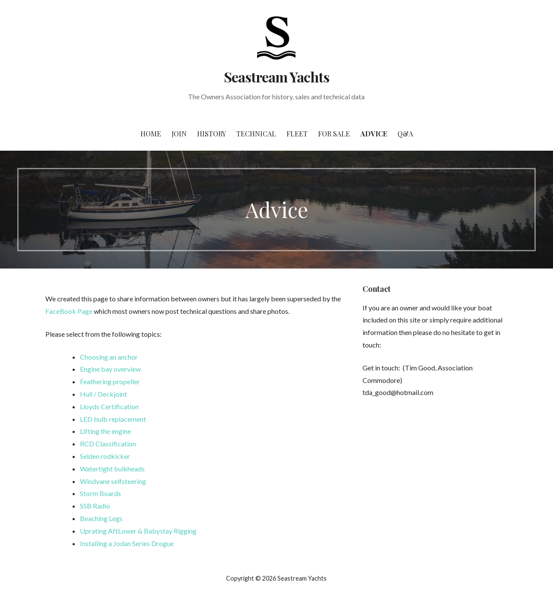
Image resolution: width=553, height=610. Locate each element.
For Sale (334, 133)
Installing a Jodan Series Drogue (127, 543)
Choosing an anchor (109, 357)
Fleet (297, 133)
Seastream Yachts (277, 76)
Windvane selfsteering (113, 481)
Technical (256, 133)
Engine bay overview (110, 369)
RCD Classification (108, 443)
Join (179, 133)
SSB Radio (95, 506)
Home (150, 133)
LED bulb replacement (113, 419)
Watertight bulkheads (112, 469)
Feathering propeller (110, 381)
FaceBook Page (68, 311)
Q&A (405, 133)
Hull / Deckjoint (103, 394)
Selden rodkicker (105, 456)
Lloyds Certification (109, 406)
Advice (373, 133)
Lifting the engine (105, 431)
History (211, 133)
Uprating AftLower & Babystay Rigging (138, 531)
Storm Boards (100, 493)
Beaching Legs (101, 518)
